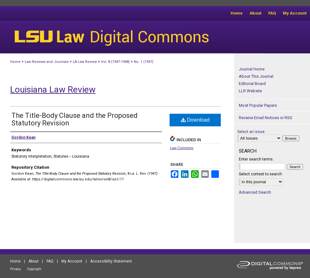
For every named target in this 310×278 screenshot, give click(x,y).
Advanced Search (255, 192)
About (33, 261)
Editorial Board (252, 83)
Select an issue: (251, 132)
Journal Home (251, 69)
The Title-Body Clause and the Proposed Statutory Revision (74, 119)
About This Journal (256, 76)
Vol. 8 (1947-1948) (115, 62)
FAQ (49, 261)
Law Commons (181, 148)
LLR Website (250, 90)
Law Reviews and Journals (47, 62)
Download (195, 120)
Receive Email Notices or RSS (265, 117)
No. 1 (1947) (143, 62)
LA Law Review (85, 62)
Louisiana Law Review (53, 89)
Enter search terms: (256, 159)
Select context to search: (261, 174)
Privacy (15, 269)
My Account (71, 261)
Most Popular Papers (258, 105)
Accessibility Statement (111, 261)
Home (15, 62)
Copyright (34, 269)
